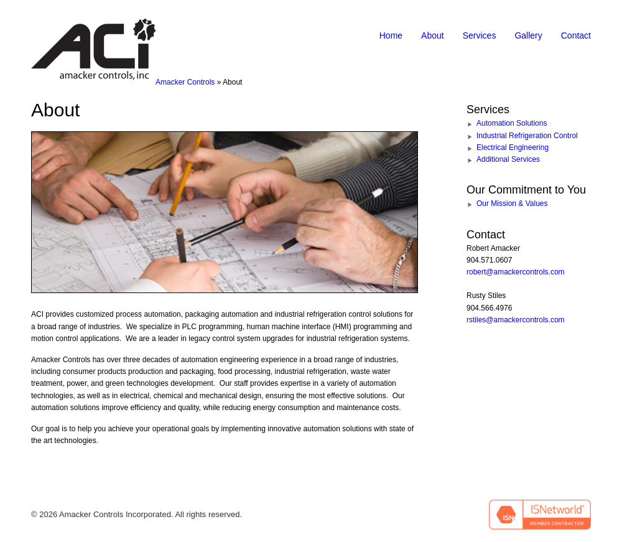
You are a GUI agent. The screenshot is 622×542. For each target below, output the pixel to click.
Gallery (528, 35)
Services (479, 35)
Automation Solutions (511, 123)
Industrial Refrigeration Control (527, 135)
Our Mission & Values (512, 203)
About (432, 35)
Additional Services (508, 159)
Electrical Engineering (512, 147)
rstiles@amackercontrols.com (515, 319)
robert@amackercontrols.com (515, 272)
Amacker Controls (185, 82)
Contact (576, 35)
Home (390, 35)
